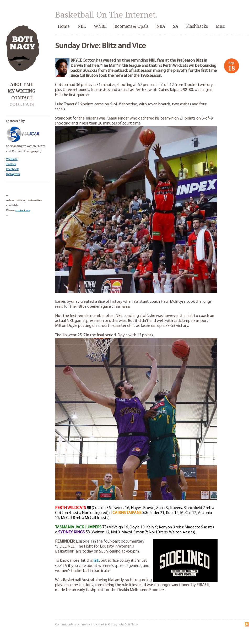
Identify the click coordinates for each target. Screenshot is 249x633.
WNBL (100, 26)
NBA (160, 26)
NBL (82, 26)
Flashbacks (197, 26)
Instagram (13, 174)
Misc (220, 26)
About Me (21, 84)
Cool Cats (21, 104)
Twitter (11, 164)
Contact (21, 97)
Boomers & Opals (132, 26)
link (96, 561)
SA (175, 26)
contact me (22, 210)
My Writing (21, 91)
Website (12, 159)
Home (64, 26)
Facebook (12, 169)
